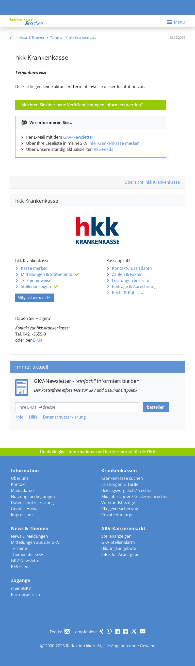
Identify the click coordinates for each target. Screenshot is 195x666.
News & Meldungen (29, 536)
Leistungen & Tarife (130, 280)
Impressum (22, 514)
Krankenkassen (119, 470)
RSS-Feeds (103, 149)
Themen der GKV (27, 554)
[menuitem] (11, 37)
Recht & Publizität (129, 292)
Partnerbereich (25, 594)
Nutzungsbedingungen (33, 496)
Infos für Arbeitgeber (121, 554)
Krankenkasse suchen (122, 478)
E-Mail (38, 340)
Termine (19, 548)
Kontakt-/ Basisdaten (132, 268)
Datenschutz (64, 417)
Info (20, 417)
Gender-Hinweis (26, 508)
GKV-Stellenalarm (118, 542)
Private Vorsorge (117, 514)
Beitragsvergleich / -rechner (127, 490)
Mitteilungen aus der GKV (35, 542)
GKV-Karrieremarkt (123, 528)
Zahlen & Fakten (127, 274)
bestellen (156, 407)
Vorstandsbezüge (118, 502)
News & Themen (29, 528)
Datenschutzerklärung (32, 502)
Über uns (20, 478)
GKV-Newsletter (78, 137)
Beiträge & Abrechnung (134, 286)
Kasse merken (34, 268)
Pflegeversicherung (119, 508)
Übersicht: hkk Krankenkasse (152, 182)
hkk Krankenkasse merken (115, 143)
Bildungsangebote (118, 548)
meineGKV (21, 588)
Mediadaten (22, 490)
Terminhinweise (36, 280)
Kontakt (18, 484)
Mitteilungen (46, 274)
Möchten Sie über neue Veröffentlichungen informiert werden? (82, 105)
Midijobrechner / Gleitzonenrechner (135, 496)
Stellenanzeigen (36, 286)
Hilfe (33, 417)
